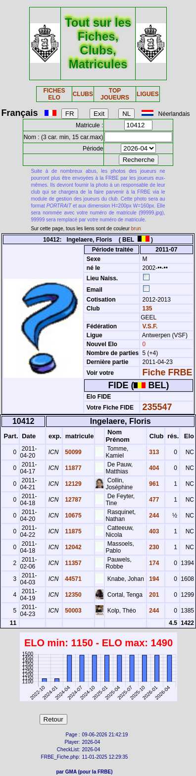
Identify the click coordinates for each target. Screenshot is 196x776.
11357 (72, 563)
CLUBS (83, 94)
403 (153, 531)
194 (153, 578)
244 (153, 515)
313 (153, 452)
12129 (72, 483)
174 (153, 563)
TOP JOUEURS (114, 94)
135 (146, 308)
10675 (72, 515)
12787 (72, 499)
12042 (72, 547)
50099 (72, 452)
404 (153, 468)
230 (153, 547)
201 (153, 594)
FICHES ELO (54, 94)
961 (153, 483)
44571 (72, 578)
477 (153, 499)
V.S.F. (150, 326)
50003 (72, 610)
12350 (72, 594)
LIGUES (148, 94)
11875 (72, 531)
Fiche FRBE (168, 372)
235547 (157, 407)
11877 (72, 468)
